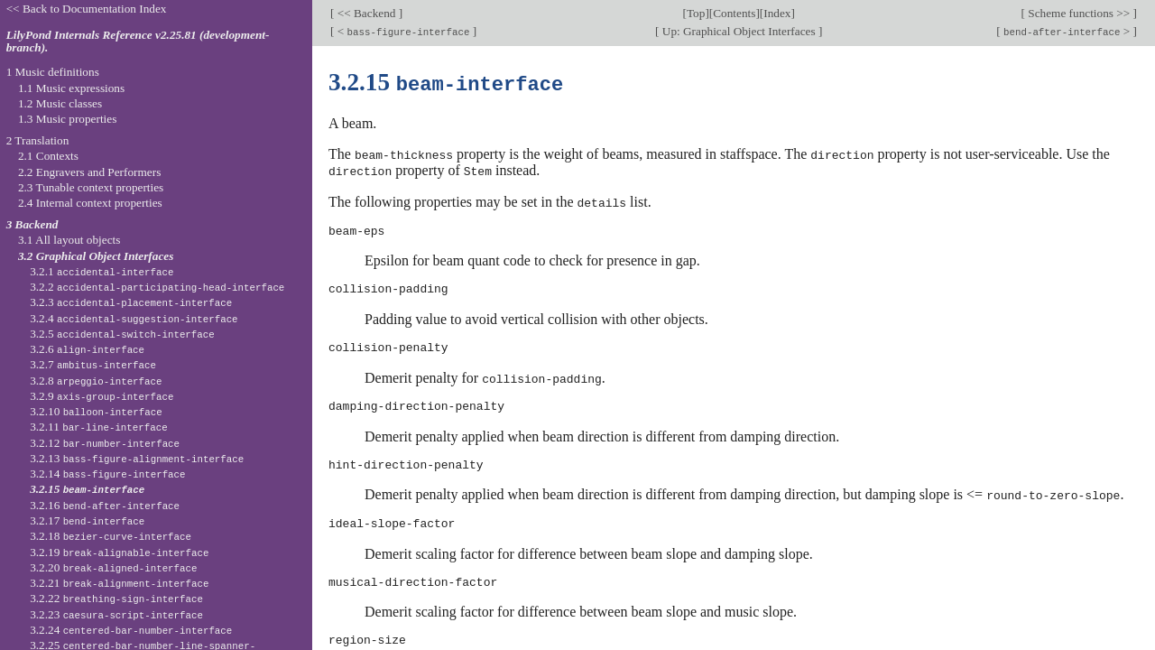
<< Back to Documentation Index (86, 8)
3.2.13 (137, 458)
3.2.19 (119, 552)
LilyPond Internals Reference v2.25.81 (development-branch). (138, 41)
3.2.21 (119, 583)
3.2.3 (131, 302)
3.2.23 (116, 614)
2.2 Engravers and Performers (89, 172)
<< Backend (366, 13)
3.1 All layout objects (69, 239)
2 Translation (37, 140)
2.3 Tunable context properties (90, 187)
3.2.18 (110, 536)
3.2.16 (105, 505)
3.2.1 (101, 271)
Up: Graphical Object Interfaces (739, 31)
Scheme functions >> (1079, 13)
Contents (734, 13)
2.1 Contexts (48, 155)
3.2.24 (131, 629)
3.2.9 (101, 396)
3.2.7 (93, 364)
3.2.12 (105, 443)
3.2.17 (87, 520)
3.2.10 (96, 411)
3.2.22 (116, 598)
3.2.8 (96, 380)
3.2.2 (157, 286)
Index (776, 13)
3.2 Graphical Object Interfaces (95, 256)
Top (696, 13)
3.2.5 (122, 333)
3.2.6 (87, 349)
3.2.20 (113, 567)
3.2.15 (87, 489)
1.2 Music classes (60, 103)
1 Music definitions (52, 72)
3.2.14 (107, 473)
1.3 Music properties (67, 118)
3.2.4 (133, 318)
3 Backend (32, 224)
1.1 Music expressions (71, 88)
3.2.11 (98, 426)
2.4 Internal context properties (90, 202)
